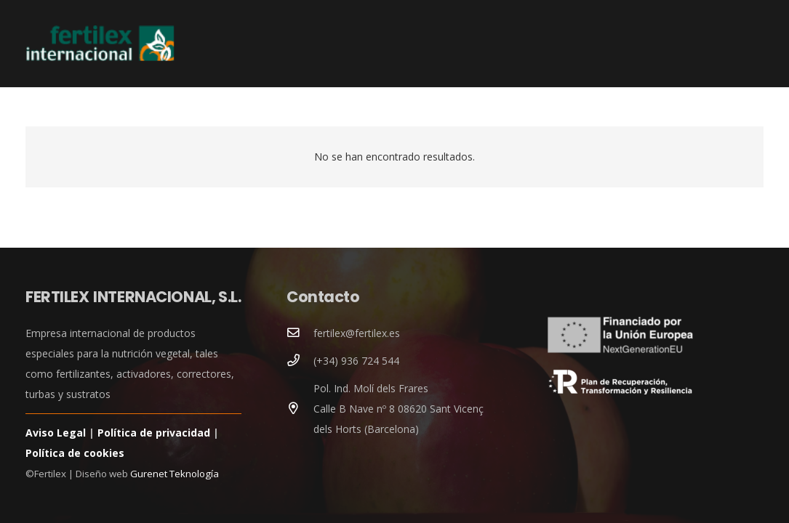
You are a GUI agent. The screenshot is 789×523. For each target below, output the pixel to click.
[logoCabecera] (99, 43)
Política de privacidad (153, 432)
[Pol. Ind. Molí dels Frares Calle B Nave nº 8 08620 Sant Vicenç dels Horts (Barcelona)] (300, 408)
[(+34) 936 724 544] (300, 360)
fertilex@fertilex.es (356, 333)
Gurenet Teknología (174, 473)
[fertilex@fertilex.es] (300, 333)
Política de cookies (74, 453)
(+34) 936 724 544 (356, 361)
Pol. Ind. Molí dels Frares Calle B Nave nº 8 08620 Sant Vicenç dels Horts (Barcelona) (398, 408)
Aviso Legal (55, 432)
